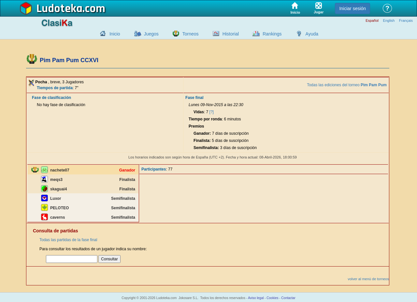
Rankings (272, 33)
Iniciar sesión (352, 8)
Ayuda (312, 33)
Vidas (199, 112)
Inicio (114, 33)
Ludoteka (59, 9)
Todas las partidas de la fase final (68, 240)
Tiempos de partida (55, 88)
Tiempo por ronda (205, 119)
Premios (196, 126)
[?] (211, 112)
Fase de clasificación (51, 97)
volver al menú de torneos (368, 279)
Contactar (288, 298)
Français (406, 20)
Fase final (194, 97)
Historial (231, 33)
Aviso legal (256, 298)
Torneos (190, 33)
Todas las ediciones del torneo (347, 85)
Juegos (151, 33)
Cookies (272, 298)
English (389, 20)
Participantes (153, 169)
